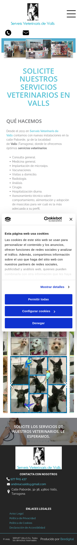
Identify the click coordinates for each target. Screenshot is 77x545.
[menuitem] (16, 513)
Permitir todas (38, 299)
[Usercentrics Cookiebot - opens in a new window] (46, 219)
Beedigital (67, 539)
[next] (67, 384)
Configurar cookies (38, 311)
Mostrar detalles (52, 287)
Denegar (38, 323)
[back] (10, 384)
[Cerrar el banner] (70, 219)
